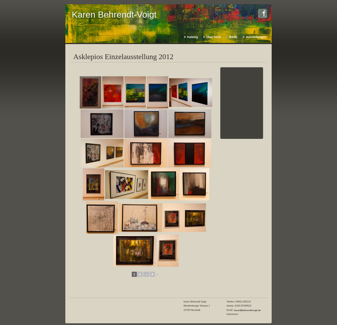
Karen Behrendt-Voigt (114, 15)
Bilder (233, 37)
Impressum (232, 314)
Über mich (213, 37)
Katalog (192, 37)
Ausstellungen (256, 37)
